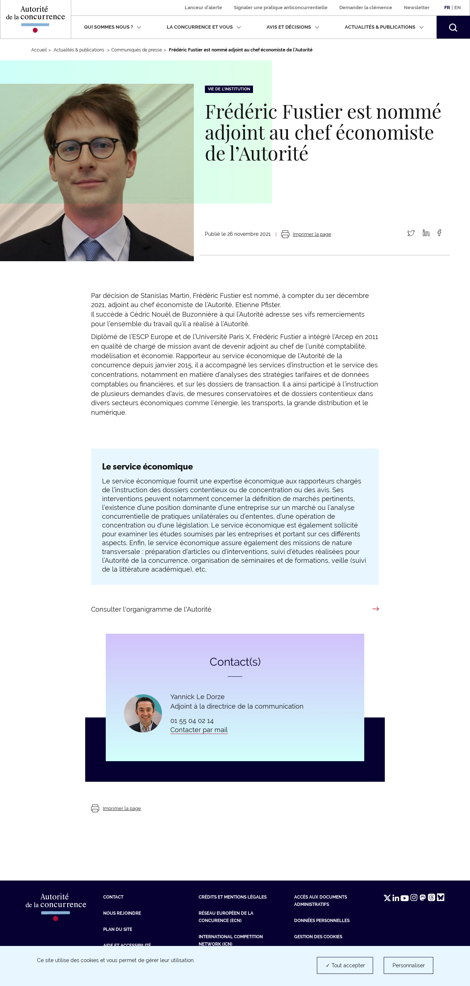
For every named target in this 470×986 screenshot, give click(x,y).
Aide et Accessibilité (127, 945)
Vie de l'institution (229, 89)
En (457, 7)
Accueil (39, 50)
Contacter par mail (199, 730)
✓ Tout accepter (345, 965)
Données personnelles (322, 920)
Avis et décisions (293, 27)
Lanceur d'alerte (203, 7)
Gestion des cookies (318, 936)
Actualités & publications (384, 27)
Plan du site (117, 929)
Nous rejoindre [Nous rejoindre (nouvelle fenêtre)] (122, 913)
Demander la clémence (365, 7)
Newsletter (417, 7)
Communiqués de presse (136, 50)
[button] (453, 27)
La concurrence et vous (204, 27)
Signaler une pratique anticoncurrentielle (281, 7)
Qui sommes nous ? (112, 27)
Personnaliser (409, 965)
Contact (113, 897)
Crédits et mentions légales (233, 897)
